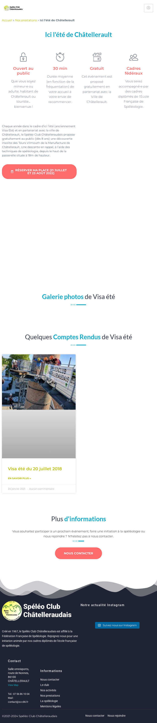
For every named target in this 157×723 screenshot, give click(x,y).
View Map (13, 685)
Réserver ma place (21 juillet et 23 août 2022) (39, 171)
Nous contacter (78, 553)
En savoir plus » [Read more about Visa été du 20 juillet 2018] (19, 478)
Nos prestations (26, 20)
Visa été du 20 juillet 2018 (35, 468)
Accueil (7, 20)
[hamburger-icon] (148, 8)
